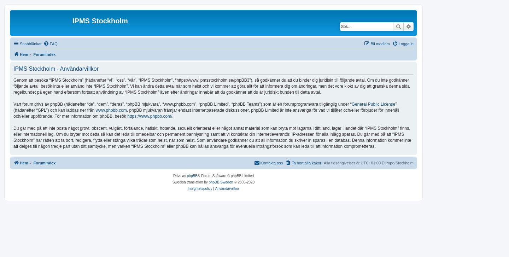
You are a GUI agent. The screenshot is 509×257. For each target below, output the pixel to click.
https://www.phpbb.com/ (149, 116)
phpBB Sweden (221, 182)
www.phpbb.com (111, 110)
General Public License (373, 104)
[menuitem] (50, 44)
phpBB (192, 176)
